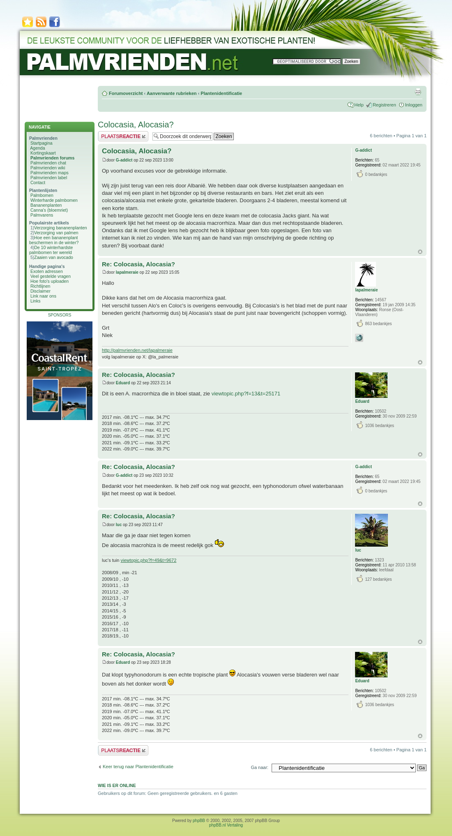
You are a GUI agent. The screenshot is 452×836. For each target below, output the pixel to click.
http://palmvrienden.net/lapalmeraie (137, 350)
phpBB (199, 820)
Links (35, 300)
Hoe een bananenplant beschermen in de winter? (53, 240)
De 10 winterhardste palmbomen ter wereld (51, 250)
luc (119, 524)
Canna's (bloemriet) (49, 210)
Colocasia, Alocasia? (136, 124)
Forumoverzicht (126, 93)
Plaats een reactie (123, 136)
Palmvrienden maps (49, 172)
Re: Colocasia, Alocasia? (138, 264)
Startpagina (41, 143)
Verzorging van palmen (56, 232)
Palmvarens (41, 214)
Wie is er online (117, 785)
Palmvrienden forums (52, 157)
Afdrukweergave (417, 91)
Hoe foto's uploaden (49, 281)
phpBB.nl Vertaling (226, 825)
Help (359, 104)
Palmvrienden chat (48, 162)
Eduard (123, 383)
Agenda (37, 147)
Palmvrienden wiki (47, 167)
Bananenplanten (46, 205)
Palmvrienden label (48, 177)
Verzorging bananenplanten (60, 227)
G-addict (124, 160)
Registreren (384, 104)
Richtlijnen (40, 286)
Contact (37, 182)
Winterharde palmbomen (54, 200)
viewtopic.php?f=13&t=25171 (246, 393)
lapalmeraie (127, 272)
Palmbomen (41, 195)
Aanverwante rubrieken (172, 93)
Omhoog (420, 251)
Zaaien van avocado (53, 257)
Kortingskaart (43, 152)
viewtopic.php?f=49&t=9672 (149, 560)
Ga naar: (259, 767)
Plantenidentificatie (221, 93)
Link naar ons (43, 295)
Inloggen (413, 104)
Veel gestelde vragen (50, 276)
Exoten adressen (46, 271)
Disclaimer (40, 291)
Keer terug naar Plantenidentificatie (138, 766)
